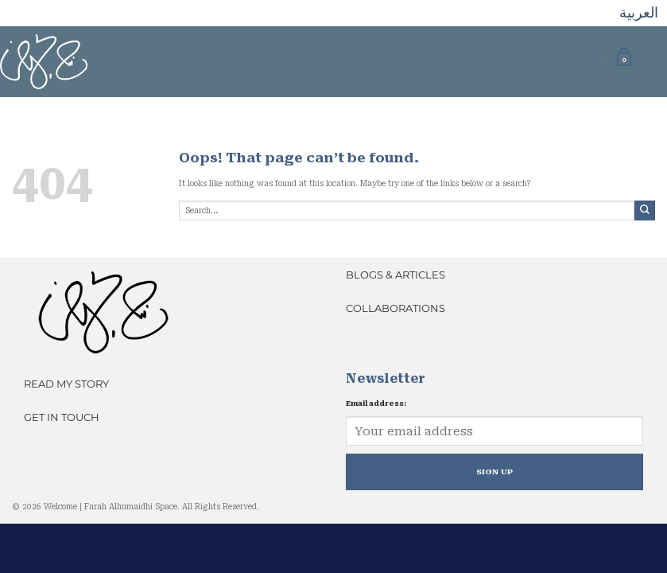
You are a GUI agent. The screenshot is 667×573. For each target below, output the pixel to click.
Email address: (376, 403)
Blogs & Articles (395, 274)
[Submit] (644, 210)
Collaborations (395, 308)
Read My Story (66, 383)
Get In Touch (61, 417)
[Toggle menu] (649, 57)
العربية (638, 12)
